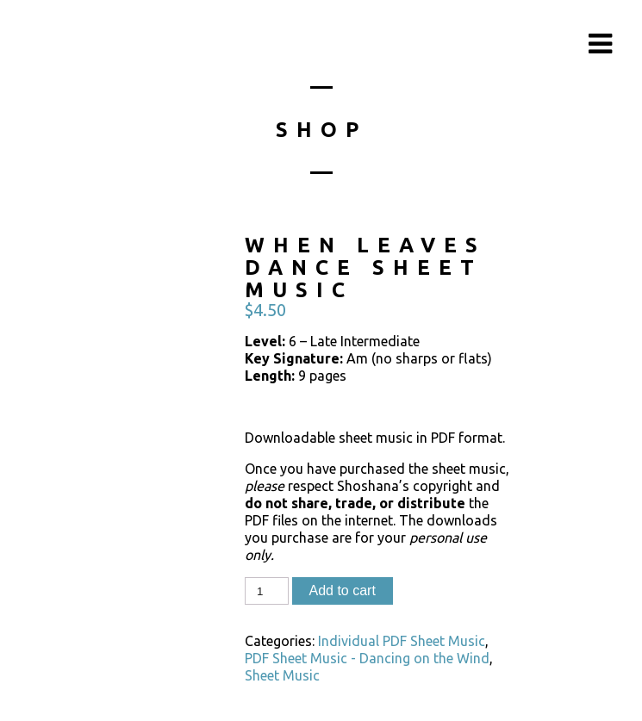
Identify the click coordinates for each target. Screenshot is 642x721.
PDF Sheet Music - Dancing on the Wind (367, 658)
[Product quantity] (266, 591)
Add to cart (342, 590)
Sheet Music (282, 675)
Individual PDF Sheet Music (401, 641)
